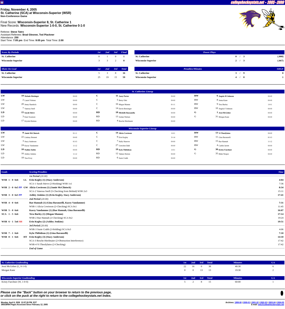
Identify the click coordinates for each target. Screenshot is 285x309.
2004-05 (280, 302)
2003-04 (272, 302)
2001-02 (255, 302)
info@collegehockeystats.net (271, 305)
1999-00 (238, 302)
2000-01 (246, 302)
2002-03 (263, 302)
